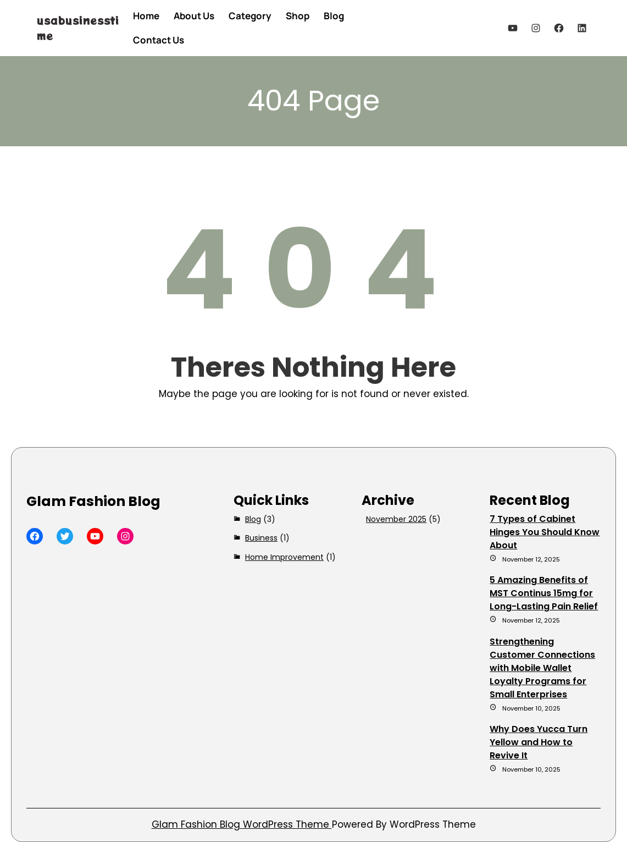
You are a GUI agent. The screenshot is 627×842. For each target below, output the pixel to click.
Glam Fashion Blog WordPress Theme (242, 824)
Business (261, 537)
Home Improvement (284, 557)
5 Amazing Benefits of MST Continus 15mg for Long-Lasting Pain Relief (544, 593)
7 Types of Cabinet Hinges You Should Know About (545, 532)
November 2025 (396, 519)
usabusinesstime (78, 27)
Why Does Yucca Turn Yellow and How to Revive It (538, 742)
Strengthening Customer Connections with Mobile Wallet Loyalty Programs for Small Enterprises (542, 668)
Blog (253, 519)
